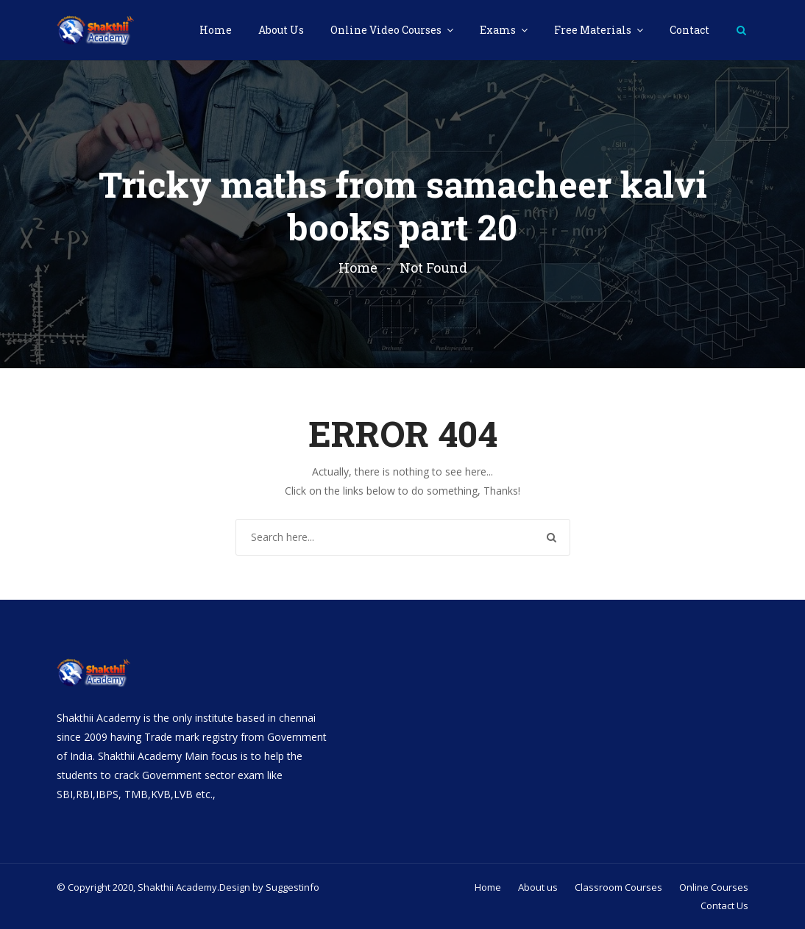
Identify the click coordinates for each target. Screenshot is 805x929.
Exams (499, 30)
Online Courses (713, 887)
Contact (689, 30)
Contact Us (724, 905)
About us (538, 887)
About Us (281, 30)
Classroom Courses (618, 887)
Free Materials (594, 30)
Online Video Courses (387, 30)
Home (215, 30)
